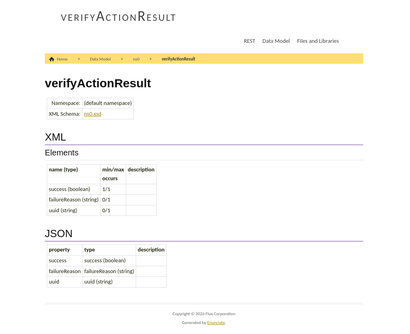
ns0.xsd (92, 113)
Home (62, 59)
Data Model (276, 40)
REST (249, 40)
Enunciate (216, 322)
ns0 (136, 59)
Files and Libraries (318, 40)
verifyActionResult (119, 16)
